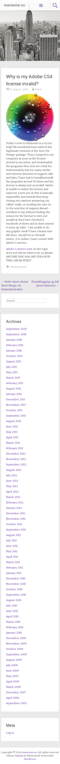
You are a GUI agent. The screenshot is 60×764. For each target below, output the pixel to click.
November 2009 (16, 643)
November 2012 (16, 459)
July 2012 (11, 475)
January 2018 (14, 339)
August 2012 (13, 470)
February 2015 (14, 383)
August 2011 (13, 535)
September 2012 (16, 464)
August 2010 (13, 600)
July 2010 (11, 605)
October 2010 (14, 589)
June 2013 (12, 426)
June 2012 (12, 480)
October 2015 (14, 356)
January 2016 (14, 350)
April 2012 (12, 491)
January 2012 (14, 507)
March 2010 (13, 621)
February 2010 (14, 627)
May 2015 (12, 372)
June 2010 (12, 611)
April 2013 (12, 437)
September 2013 (16, 415)
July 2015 (11, 366)
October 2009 (14, 649)
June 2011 (12, 545)
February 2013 (14, 448)
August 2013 (13, 421)
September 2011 (16, 529)
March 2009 (13, 687)
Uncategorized (18, 266)
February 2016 (14, 345)
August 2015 (13, 361)
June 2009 (12, 670)
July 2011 (11, 540)
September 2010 (16, 594)
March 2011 (13, 562)
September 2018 (16, 334)
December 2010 (15, 578)
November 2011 (16, 518)
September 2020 (16, 328)
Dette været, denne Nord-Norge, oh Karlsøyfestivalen (14, 285)
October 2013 (14, 410)
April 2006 (12, 697)
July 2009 (12, 665)
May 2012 (12, 486)
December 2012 (16, 453)
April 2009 (12, 681)
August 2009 (14, 659)
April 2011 (12, 556)
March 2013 (13, 442)
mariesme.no (14, 5)
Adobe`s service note (19, 249)
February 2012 (15, 502)
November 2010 (16, 583)
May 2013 (11, 432)
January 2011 (14, 573)
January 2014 (14, 394)
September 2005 (16, 703)
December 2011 (15, 513)
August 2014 (13, 388)
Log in (10, 732)
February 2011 (14, 567)
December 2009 (16, 638)
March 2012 (13, 497)
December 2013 (15, 399)
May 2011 (11, 551)
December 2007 (16, 692)
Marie (38, 89)
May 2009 (12, 676)
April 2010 (12, 616)
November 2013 (16, 404)
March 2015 (13, 377)
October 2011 (14, 524)
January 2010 (14, 632)
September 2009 (16, 654)
